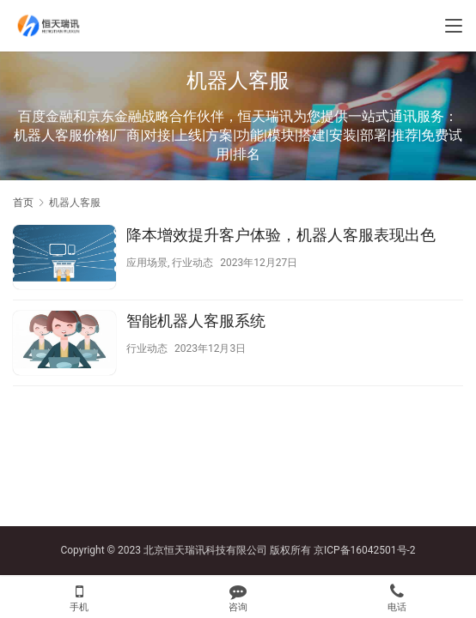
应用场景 (147, 263)
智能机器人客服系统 (195, 321)
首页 (23, 203)
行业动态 (192, 263)
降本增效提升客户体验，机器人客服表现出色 (281, 235)
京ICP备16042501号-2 (365, 550)
